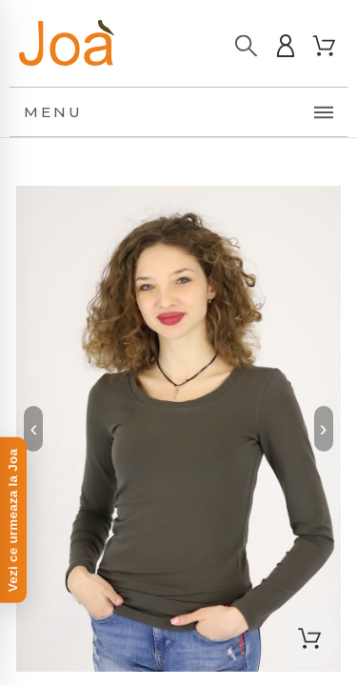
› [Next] (323, 428)
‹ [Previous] (33, 428)
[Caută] (246, 46)
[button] (309, 638)
